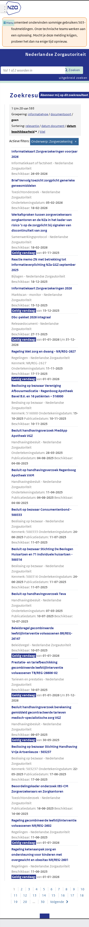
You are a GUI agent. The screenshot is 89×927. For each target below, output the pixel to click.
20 (25, 902)
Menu (9, 23)
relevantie (32, 126)
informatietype (38, 114)
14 (44, 895)
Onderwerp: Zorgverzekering (52, 141)
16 (63, 895)
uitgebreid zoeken (73, 78)
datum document (52, 126)
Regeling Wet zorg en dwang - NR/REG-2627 (44, 365)
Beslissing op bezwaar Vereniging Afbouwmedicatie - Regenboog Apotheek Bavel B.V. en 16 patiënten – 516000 (44, 405)
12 (25, 895)
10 (82, 889)
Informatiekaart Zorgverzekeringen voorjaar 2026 (44, 162)
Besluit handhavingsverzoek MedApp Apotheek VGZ (44, 447)
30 (43, 902)
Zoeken (74, 70)
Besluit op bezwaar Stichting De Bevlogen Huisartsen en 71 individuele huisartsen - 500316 (44, 568)
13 (34, 895)
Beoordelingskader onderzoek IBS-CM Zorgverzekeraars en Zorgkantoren (44, 800)
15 (53, 895)
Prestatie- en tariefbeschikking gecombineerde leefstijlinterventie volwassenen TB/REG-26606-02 (44, 681)
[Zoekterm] (33, 70)
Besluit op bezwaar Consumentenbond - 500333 (44, 526)
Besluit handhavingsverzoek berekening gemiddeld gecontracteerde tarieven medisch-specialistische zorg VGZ (44, 724)
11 (16, 895)
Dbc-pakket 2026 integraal (44, 331)
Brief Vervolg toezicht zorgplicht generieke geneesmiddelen (44, 194)
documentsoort (61, 114)
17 (72, 895)
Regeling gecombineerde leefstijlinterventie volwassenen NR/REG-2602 (44, 831)
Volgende (57, 902)
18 (82, 895)
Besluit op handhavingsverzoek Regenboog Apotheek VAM (44, 487)
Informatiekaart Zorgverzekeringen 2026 (44, 299)
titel (42, 132)
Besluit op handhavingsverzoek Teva (44, 608)
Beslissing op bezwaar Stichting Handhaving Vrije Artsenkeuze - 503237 (44, 763)
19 (16, 902)
